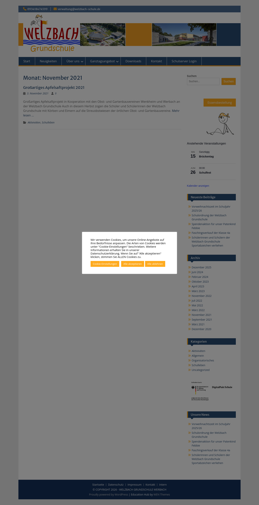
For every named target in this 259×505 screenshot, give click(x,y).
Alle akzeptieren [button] (132, 264)
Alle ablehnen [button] (155, 264)
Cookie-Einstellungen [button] (105, 264)
